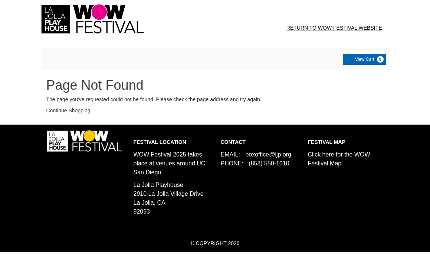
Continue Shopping (68, 110)
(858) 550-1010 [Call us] (269, 163)
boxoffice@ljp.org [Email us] (268, 154)
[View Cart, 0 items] (364, 59)
